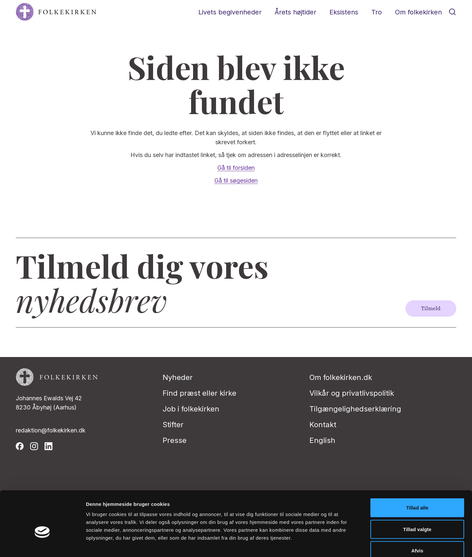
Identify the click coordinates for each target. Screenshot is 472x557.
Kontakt (322, 424)
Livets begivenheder (230, 12)
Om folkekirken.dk (340, 377)
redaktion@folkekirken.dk (51, 430)
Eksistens (343, 12)
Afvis (417, 514)
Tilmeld (431, 308)
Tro (376, 12)
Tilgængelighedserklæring (355, 409)
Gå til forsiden (236, 167)
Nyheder (178, 377)
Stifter (173, 424)
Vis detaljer (340, 544)
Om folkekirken (418, 12)
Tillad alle (417, 471)
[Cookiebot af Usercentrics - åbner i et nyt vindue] (42, 544)
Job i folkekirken (191, 409)
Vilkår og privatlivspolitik (351, 393)
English (322, 440)
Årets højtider (295, 12)
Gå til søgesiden (236, 180)
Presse (175, 440)
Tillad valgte (417, 492)
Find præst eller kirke (199, 393)
